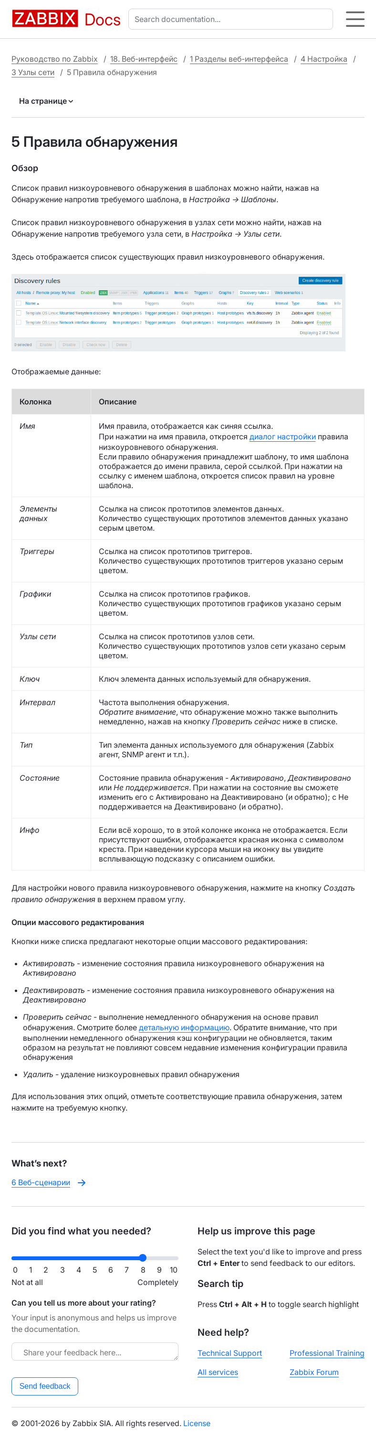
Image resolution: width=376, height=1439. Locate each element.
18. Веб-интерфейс (144, 59)
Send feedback (45, 1386)
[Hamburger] (355, 19)
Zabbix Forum (314, 1372)
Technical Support (230, 1353)
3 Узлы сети (32, 72)
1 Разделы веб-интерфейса (239, 59)
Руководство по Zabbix (54, 59)
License (196, 1423)
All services (218, 1372)
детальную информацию (184, 1027)
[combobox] (232, 19)
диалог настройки (283, 436)
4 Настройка (324, 59)
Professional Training (327, 1353)
